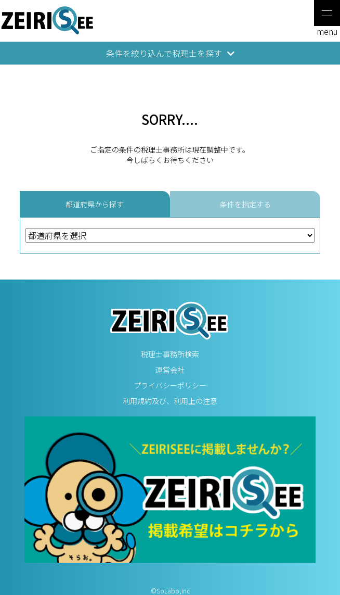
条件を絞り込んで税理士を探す (170, 53)
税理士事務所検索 (170, 354)
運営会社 (170, 369)
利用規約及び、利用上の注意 (170, 401)
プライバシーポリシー (170, 385)
